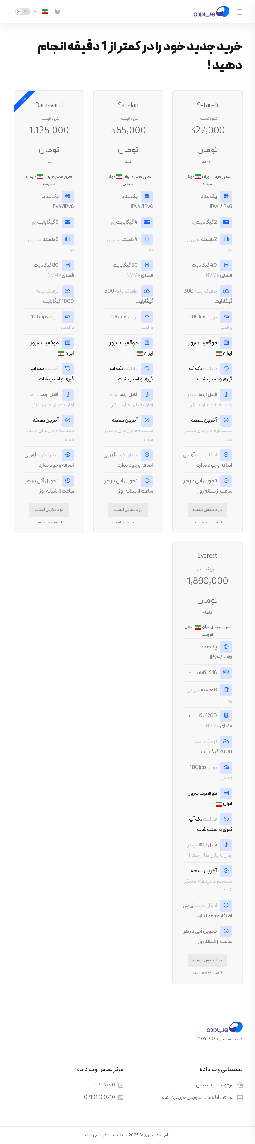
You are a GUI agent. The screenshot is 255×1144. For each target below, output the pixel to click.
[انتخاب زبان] (41, 11)
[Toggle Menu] (239, 11)
